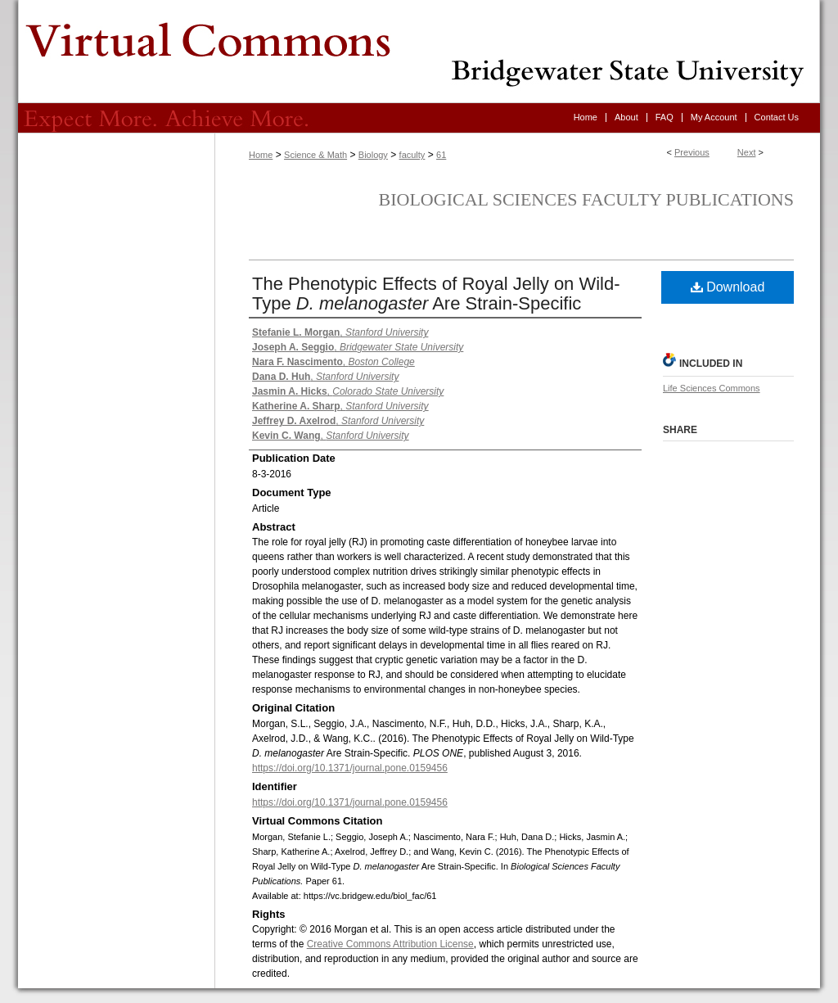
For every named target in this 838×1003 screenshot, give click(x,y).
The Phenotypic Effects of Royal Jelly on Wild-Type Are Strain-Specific (436, 293)
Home (261, 155)
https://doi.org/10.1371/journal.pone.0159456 (350, 768)
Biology (373, 155)
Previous (692, 152)
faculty (412, 155)
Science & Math (315, 155)
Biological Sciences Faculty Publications (586, 199)
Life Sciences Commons (711, 388)
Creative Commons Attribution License (390, 944)
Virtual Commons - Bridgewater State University (419, 51)
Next (746, 152)
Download (728, 287)
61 (441, 155)
